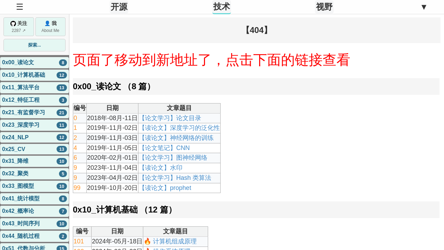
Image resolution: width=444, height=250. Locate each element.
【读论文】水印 (160, 167)
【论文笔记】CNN (164, 147)
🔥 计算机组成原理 (170, 241)
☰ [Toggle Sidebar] (20, 6)
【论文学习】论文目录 (170, 118)
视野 (324, 6)
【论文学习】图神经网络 (173, 157)
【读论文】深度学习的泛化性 (179, 127)
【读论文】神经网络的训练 (176, 137)
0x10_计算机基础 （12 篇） (125, 209)
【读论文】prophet (165, 187)
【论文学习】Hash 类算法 (175, 177)
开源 (119, 6)
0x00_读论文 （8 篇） (114, 86)
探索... (34, 45)
